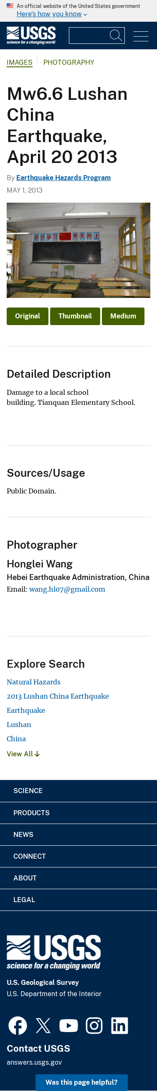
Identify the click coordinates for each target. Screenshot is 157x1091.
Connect (29, 856)
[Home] (31, 42)
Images (20, 62)
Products (31, 813)
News (23, 835)
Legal (24, 900)
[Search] (116, 35)
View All (23, 754)
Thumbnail (75, 316)
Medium (123, 316)
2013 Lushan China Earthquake (58, 696)
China (16, 739)
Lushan (19, 724)
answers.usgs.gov (34, 1062)
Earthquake (26, 710)
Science (28, 791)
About (25, 878)
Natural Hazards (34, 682)
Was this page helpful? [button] (82, 1082)
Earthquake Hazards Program (63, 178)
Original (27, 316)
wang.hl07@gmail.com (67, 589)
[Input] (97, 35)
